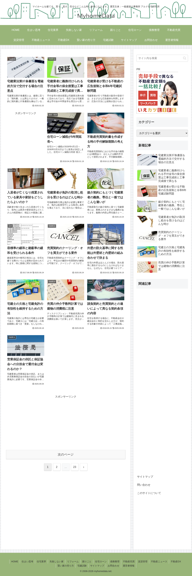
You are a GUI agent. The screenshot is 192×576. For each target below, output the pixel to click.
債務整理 (114, 561)
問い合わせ (143, 484)
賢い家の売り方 (66, 565)
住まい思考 (27, 561)
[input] (162, 58)
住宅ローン (101, 561)
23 (74, 467)
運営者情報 (128, 565)
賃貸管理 (142, 561)
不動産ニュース (159, 561)
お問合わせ (113, 565)
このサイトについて (149, 493)
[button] (185, 58)
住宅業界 (41, 561)
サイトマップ (145, 476)
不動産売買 (129, 561)
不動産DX (176, 561)
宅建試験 (82, 565)
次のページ (66, 454)
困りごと (87, 561)
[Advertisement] (25, 132)
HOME (14, 561)
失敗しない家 (57, 561)
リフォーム (73, 561)
